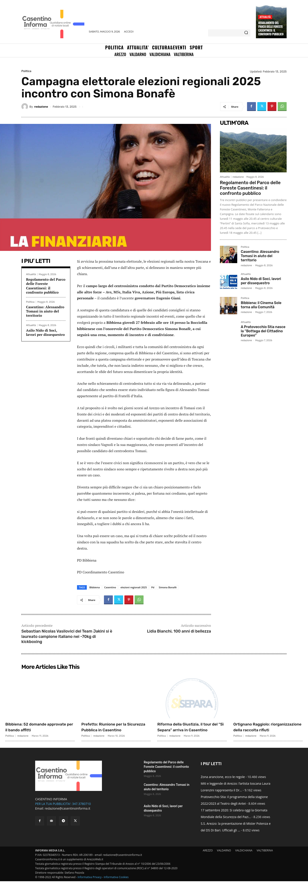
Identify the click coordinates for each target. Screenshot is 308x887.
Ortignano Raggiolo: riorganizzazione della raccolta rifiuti (259, 730)
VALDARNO (224, 856)
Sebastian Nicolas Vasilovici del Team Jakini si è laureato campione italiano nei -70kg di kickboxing (66, 636)
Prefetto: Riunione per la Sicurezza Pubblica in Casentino (110, 730)
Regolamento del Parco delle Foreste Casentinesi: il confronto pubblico (270, 28)
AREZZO (208, 856)
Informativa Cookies (116, 883)
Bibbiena (94, 587)
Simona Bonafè (167, 587)
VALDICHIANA (243, 856)
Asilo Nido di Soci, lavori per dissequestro (45, 332)
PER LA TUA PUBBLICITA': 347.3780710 (63, 809)
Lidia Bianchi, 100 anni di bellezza (179, 631)
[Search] (246, 32)
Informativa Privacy (89, 883)
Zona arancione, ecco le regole (223, 782)
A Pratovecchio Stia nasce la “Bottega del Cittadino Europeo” (263, 331)
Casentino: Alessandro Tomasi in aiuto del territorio (45, 311)
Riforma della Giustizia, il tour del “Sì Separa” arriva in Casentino (191, 730)
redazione (41, 106)
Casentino (110, 587)
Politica (26, 71)
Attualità (265, 17)
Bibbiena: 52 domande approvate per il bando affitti (38, 727)
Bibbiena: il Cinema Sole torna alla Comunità (261, 305)
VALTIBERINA (265, 856)
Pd (152, 587)
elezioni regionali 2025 (133, 587)
